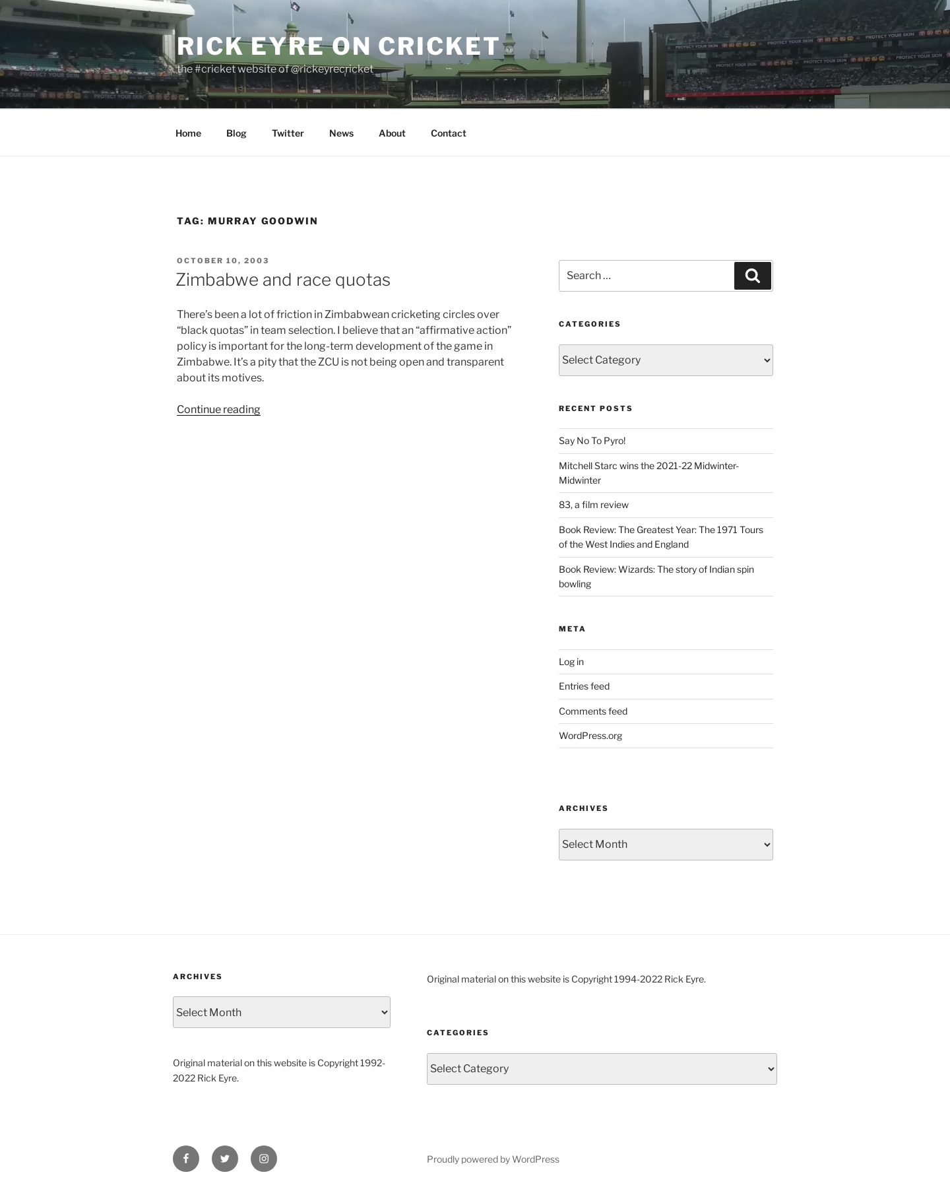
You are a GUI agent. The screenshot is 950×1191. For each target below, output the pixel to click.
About (392, 133)
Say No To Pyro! (592, 440)
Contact (448, 133)
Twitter (288, 133)
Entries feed (584, 686)
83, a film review (594, 504)
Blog (236, 133)
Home (188, 133)
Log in (571, 661)
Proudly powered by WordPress (493, 1159)
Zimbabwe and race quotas (283, 279)
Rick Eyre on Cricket (339, 46)
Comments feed (593, 711)
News (341, 133)
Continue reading (219, 409)
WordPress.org (590, 735)
